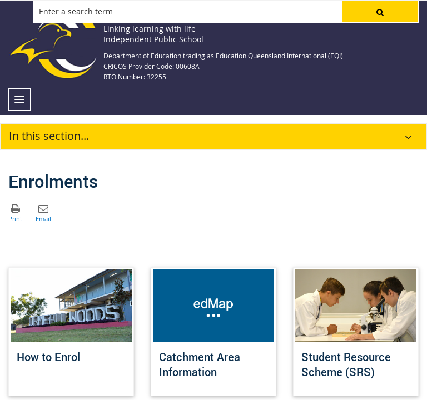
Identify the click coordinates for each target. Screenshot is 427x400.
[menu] (19, 99)
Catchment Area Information (199, 364)
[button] (380, 12)
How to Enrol (48, 356)
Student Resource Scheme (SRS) (346, 364)
